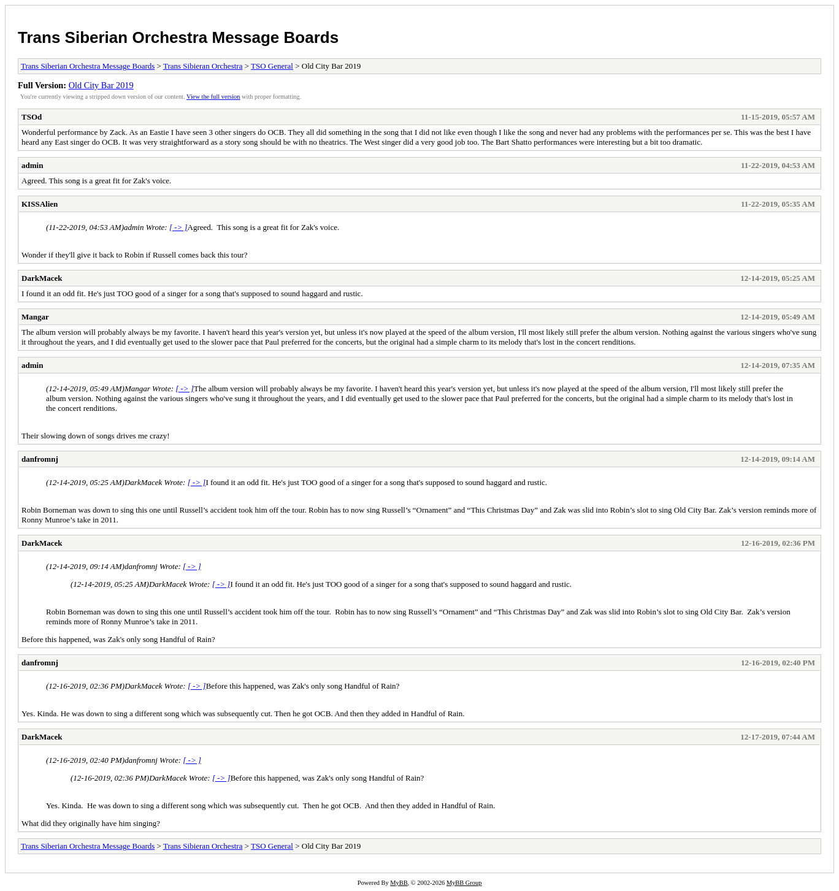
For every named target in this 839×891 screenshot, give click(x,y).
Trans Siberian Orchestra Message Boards (178, 37)
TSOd (31, 116)
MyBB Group (463, 882)
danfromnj (39, 459)
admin (32, 165)
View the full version (213, 96)
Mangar (35, 316)
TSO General (272, 66)
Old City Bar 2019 (101, 85)
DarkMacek (41, 278)
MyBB (398, 882)
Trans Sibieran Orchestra (203, 66)
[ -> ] (178, 227)
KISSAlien (39, 203)
